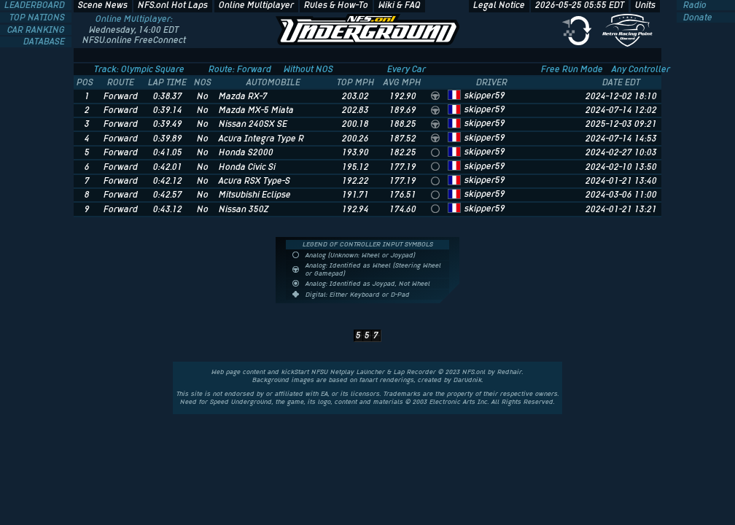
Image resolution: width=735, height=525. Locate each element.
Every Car (406, 69)
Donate (697, 17)
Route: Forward (240, 69)
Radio (694, 5)
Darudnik (468, 380)
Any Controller (641, 69)
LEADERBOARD (35, 5)
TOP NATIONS (38, 17)
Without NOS (308, 69)
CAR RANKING (37, 30)
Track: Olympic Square (139, 69)
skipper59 (484, 95)
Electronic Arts (452, 401)
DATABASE (45, 41)
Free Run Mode (572, 69)
